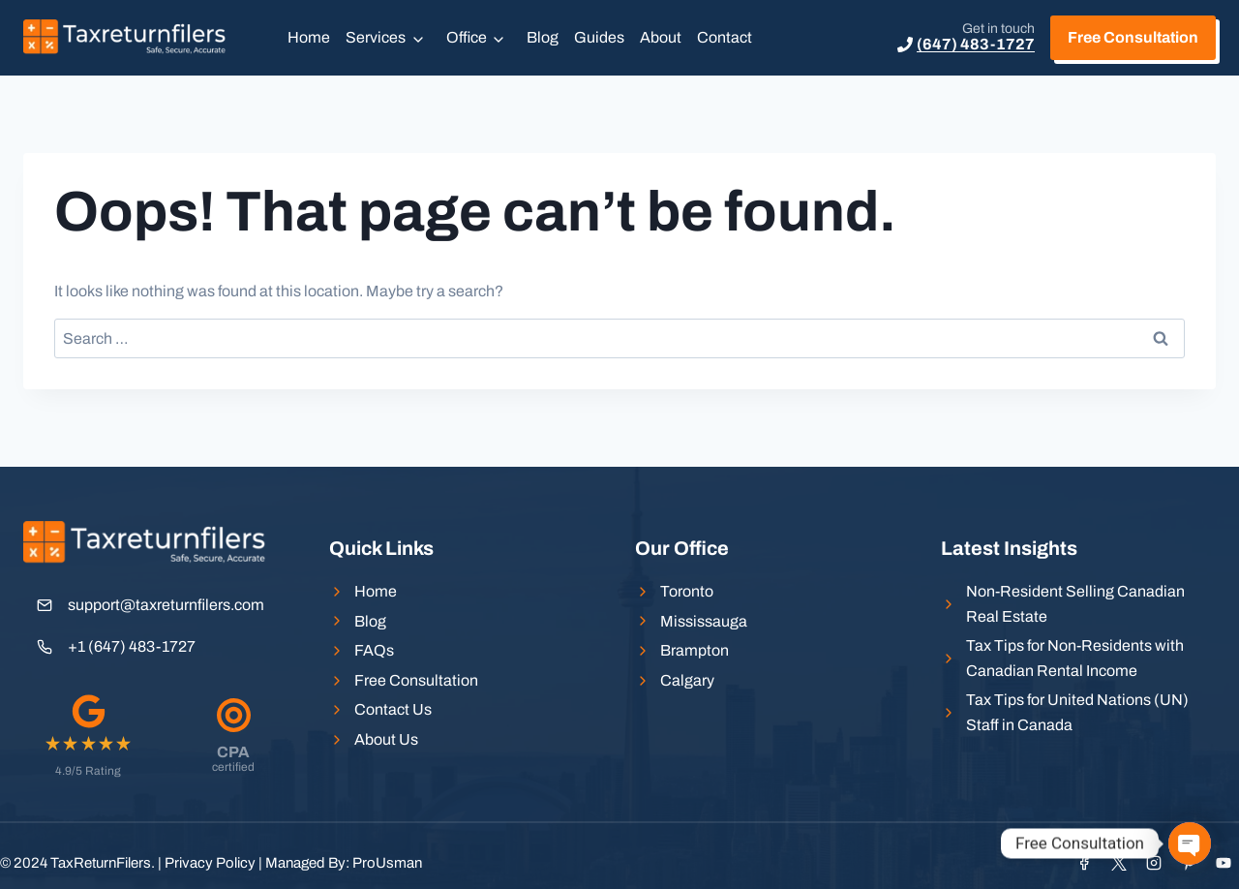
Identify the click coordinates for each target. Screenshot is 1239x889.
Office (466, 37)
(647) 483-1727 (976, 44)
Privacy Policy (210, 863)
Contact (724, 37)
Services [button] (376, 37)
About (660, 37)
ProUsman (387, 863)
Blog (543, 37)
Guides (599, 37)
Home (308, 37)
